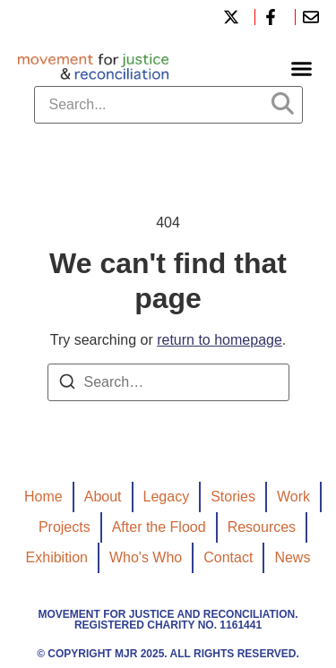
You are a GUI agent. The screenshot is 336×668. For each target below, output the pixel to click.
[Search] (67, 384)
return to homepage (219, 339)
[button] (302, 69)
